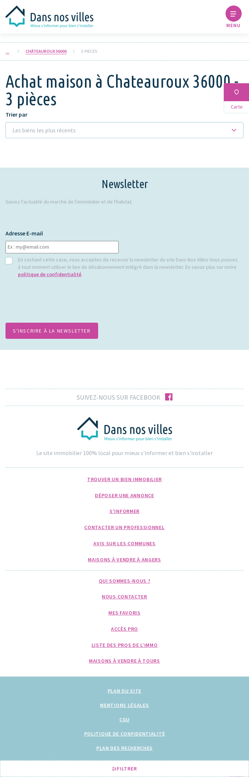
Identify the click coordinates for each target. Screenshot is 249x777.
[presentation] (61, 302)
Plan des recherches (124, 748)
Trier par (16, 114)
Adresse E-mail (24, 233)
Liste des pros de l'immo (125, 645)
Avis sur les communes (124, 543)
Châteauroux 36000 (46, 51)
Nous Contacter (124, 596)
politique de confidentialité (49, 274)
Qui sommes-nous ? (124, 581)
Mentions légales (124, 705)
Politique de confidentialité (124, 733)
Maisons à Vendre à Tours (124, 660)
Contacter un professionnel (124, 527)
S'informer (124, 511)
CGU (124, 719)
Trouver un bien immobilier (124, 479)
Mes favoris (124, 612)
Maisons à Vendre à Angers (124, 559)
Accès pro (124, 629)
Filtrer (124, 768)
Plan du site (124, 691)
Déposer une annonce (124, 495)
